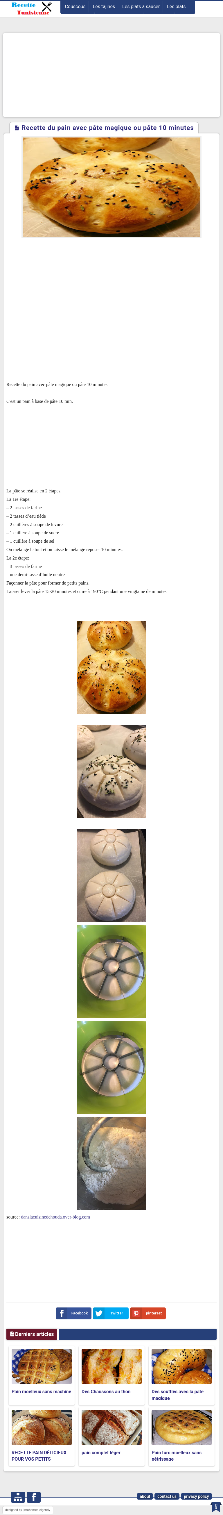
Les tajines (104, 6)
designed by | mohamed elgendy (27, 1510)
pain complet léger (101, 1452)
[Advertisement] (111, 75)
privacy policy (196, 1496)
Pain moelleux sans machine (41, 1391)
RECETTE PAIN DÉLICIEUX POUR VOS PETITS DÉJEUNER (39, 1459)
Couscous (75, 6)
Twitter (109, 1313)
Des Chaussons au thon (106, 1391)
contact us (167, 1496)
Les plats (176, 6)
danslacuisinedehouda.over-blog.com (55, 1216)
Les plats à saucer (141, 6)
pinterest (147, 1313)
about (145, 1496)
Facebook (73, 1313)
